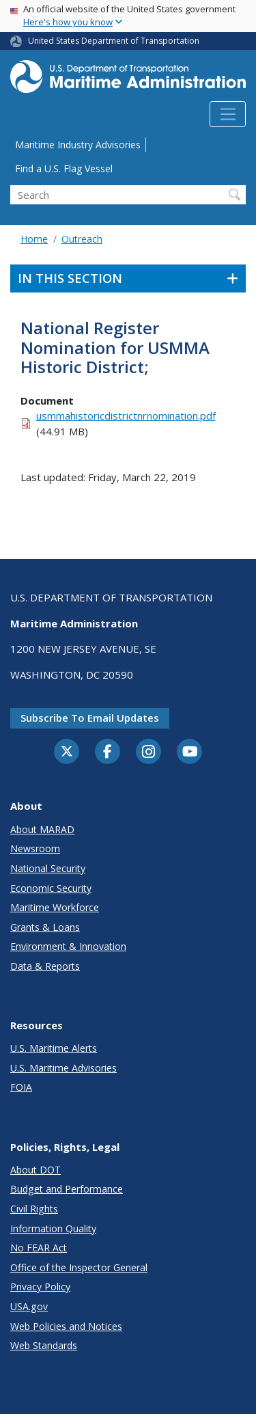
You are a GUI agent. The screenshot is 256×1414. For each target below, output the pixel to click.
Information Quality (53, 1228)
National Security (47, 868)
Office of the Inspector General (78, 1267)
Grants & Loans (45, 927)
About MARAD (42, 829)
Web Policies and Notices (66, 1326)
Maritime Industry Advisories (78, 144)
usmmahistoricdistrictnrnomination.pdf (126, 415)
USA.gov (29, 1306)
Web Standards (43, 1345)
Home (34, 238)
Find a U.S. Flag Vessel (64, 168)
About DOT (35, 1169)
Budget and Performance (66, 1188)
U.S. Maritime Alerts (53, 1048)
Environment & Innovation (68, 946)
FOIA (21, 1086)
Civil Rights (34, 1208)
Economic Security (50, 888)
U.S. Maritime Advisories (63, 1067)
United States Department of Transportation (113, 40)
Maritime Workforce (54, 907)
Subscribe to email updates (89, 717)
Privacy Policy (40, 1286)
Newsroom (35, 848)
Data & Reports (45, 966)
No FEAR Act (38, 1247)
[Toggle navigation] (228, 114)
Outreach (81, 238)
